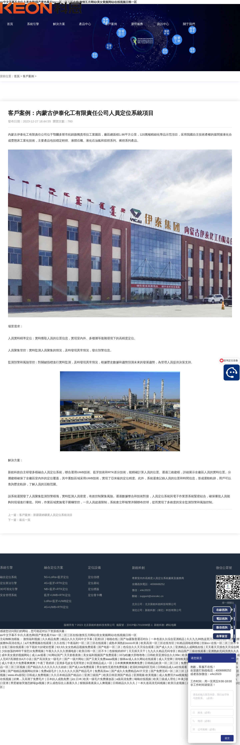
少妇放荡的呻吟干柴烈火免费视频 (23, 651)
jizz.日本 (76, 679)
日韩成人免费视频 (38, 675)
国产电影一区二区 (109, 647)
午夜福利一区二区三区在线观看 (87, 643)
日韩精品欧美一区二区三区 (162, 663)
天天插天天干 (137, 651)
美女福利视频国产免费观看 (100, 655)
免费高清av (102, 671)
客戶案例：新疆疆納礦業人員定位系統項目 (45, 514)
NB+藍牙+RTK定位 (56, 589)
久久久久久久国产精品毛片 (76, 671)
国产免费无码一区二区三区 (168, 671)
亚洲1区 (99, 639)
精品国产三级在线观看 (192, 651)
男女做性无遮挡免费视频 (112, 667)
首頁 (17, 76)
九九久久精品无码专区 (162, 651)
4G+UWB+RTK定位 (56, 607)
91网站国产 (55, 655)
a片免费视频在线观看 (38, 643)
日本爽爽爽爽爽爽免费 (129, 663)
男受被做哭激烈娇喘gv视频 (28, 683)
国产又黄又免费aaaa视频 (102, 659)
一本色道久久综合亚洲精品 (168, 639)
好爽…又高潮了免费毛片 (29, 679)
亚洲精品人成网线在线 (189, 647)
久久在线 (60, 643)
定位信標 (93, 577)
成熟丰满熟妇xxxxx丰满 (124, 643)
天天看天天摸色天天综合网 (222, 647)
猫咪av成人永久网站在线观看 (138, 659)
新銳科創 (159, 624)
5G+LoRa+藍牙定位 (56, 577)
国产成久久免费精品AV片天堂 (130, 671)
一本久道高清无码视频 (152, 683)
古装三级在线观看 (13, 647)
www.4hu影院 (16, 675)
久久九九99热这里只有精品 (204, 639)
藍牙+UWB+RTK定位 (57, 595)
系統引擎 (6, 567)
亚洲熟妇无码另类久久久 (223, 651)
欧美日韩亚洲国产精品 (117, 675)
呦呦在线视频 (143, 679)
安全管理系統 (8, 595)
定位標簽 (93, 589)
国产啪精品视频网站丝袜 (23, 671)
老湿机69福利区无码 (143, 667)
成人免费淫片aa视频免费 (175, 675)
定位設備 (94, 567)
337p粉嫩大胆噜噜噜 (132, 655)
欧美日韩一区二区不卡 (93, 651)
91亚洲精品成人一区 (100, 663)
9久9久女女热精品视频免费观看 (76, 647)
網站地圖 (171, 624)
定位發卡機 (95, 595)
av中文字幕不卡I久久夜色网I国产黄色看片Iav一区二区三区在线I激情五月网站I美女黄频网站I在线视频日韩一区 (68, 635)
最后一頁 (24, 519)
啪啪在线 (113, 639)
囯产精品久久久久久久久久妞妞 (47, 667)
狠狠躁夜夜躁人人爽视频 (95, 683)
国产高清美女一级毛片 (48, 659)
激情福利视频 (32, 639)
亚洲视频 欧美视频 (145, 675)
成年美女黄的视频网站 (16, 655)
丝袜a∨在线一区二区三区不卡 (220, 643)
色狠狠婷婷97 (118, 651)
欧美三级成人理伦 (164, 679)
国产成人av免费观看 (82, 667)
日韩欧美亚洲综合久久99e (164, 655)
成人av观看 (39, 655)
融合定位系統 (8, 577)
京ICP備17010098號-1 (140, 624)
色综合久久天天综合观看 (139, 647)
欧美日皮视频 (176, 683)
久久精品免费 (51, 639)
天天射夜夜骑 (73, 655)
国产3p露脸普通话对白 (134, 639)
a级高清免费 (124, 679)
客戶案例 (28, 76)
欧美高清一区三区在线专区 (158, 643)
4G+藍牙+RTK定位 (56, 583)
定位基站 (93, 583)
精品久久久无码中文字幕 (77, 639)
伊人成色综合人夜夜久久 (62, 683)
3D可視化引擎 (9, 589)
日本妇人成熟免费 (58, 679)
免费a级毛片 (49, 671)
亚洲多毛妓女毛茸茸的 (70, 663)
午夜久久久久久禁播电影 (61, 651)
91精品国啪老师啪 (188, 643)
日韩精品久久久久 (124, 683)
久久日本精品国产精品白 (67, 675)
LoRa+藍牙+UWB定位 (58, 601)
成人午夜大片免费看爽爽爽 (19, 663)
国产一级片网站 (74, 659)
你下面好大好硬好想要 (40, 647)
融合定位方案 (53, 567)
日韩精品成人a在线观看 (172, 667)
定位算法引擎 (8, 583)
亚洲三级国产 (93, 675)
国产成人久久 (165, 647)
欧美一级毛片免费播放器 (99, 679)
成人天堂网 (166, 659)
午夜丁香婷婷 (46, 663)
